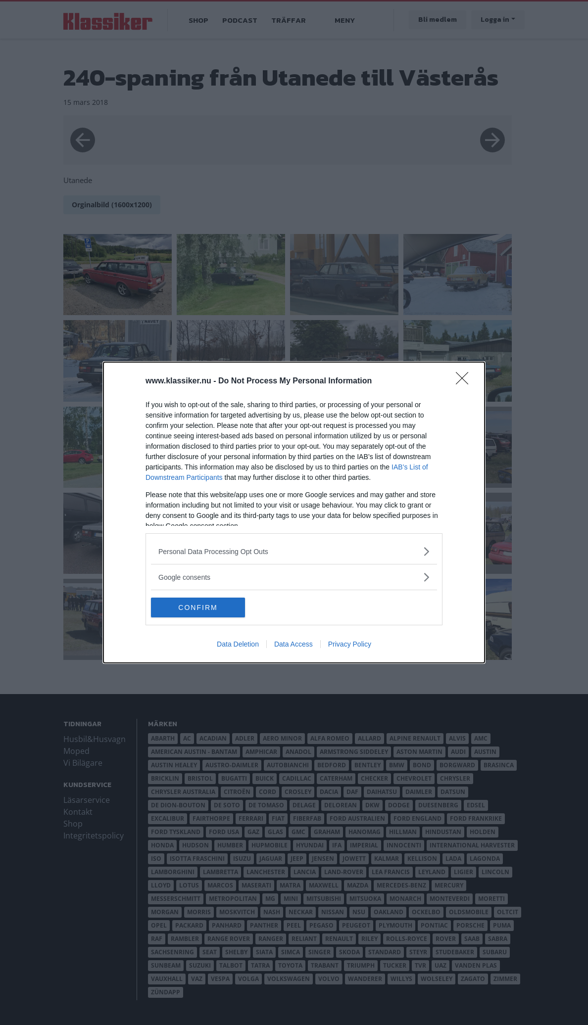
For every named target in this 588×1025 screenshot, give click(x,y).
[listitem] (294, 551)
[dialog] (294, 512)
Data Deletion (238, 644)
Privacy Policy (349, 644)
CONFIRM (197, 607)
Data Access (293, 644)
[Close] (465, 381)
